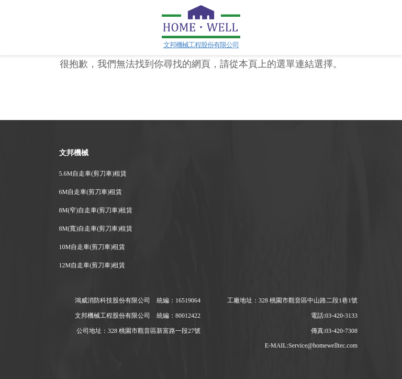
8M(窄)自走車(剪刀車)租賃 (96, 210)
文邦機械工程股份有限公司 (201, 45)
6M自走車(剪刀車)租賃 (90, 192)
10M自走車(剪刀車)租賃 (92, 247)
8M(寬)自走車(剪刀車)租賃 (96, 228)
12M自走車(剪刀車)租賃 (92, 265)
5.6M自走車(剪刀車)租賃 (93, 173)
